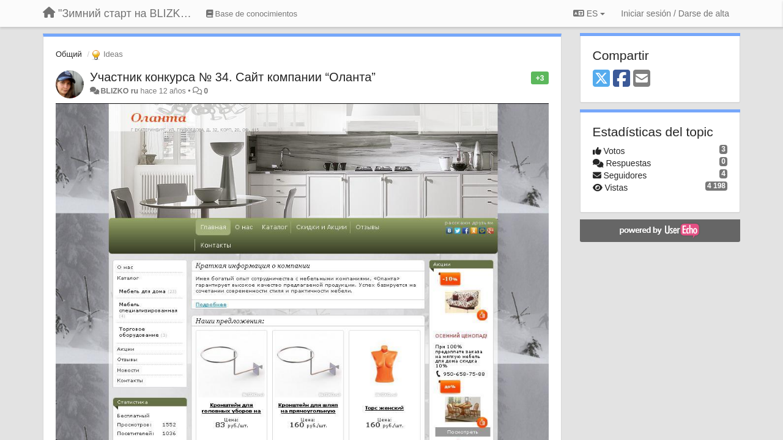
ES (589, 13)
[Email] (641, 79)
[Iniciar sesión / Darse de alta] (675, 13)
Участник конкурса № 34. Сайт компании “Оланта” (233, 77)
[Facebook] (621, 79)
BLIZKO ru (120, 91)
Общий (69, 54)
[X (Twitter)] (601, 79)
